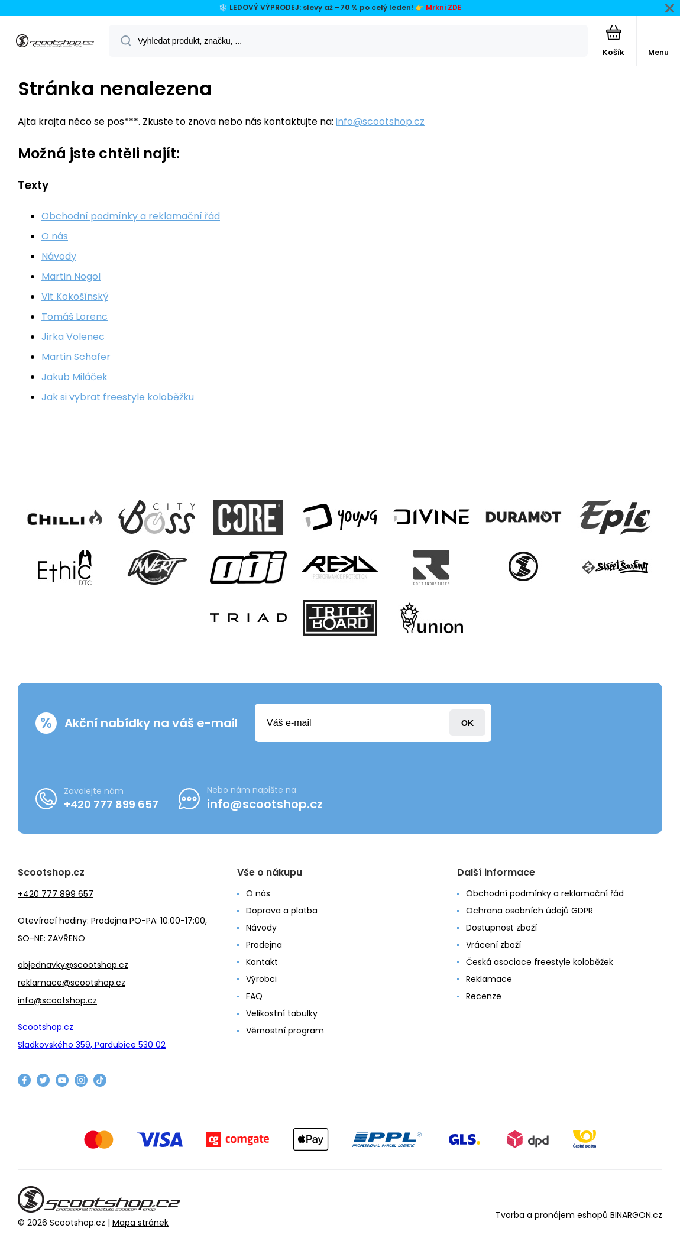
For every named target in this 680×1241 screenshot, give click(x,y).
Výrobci (261, 979)
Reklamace (489, 979)
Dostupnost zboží (501, 928)
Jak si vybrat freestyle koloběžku (117, 397)
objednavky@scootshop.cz (73, 965)
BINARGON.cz (636, 1215)
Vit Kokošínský (74, 296)
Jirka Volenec (73, 337)
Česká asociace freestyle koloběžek (539, 962)
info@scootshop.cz (380, 121)
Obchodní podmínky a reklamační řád (130, 216)
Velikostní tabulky (282, 1013)
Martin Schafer (76, 357)
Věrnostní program (285, 1030)
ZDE (455, 7)
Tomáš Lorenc (74, 316)
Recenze (483, 996)
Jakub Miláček (74, 377)
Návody (58, 256)
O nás (54, 236)
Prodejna (264, 945)
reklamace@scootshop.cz (71, 983)
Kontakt (262, 962)
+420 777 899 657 (111, 804)
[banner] (55, 42)
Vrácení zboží (493, 945)
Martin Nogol (71, 276)
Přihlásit (467, 722)
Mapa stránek (140, 1223)
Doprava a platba (282, 910)
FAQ (254, 996)
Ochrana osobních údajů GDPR (529, 910)
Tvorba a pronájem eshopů (552, 1215)
